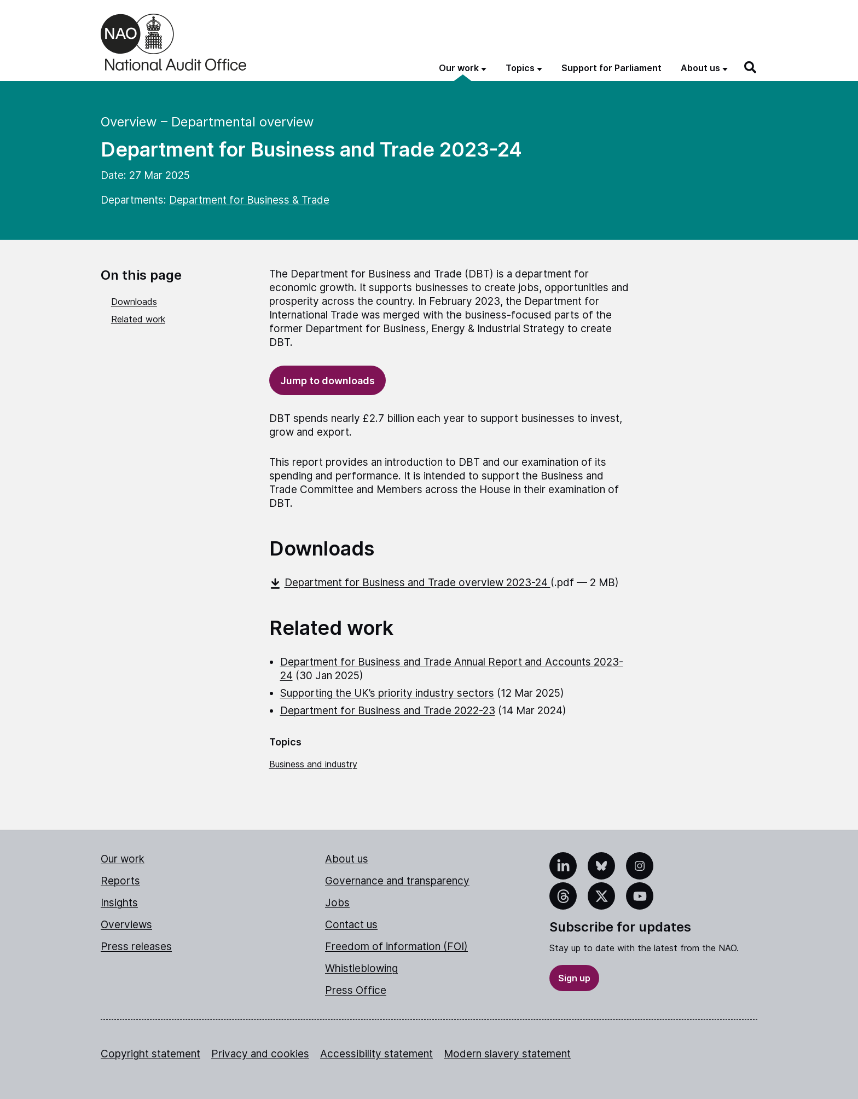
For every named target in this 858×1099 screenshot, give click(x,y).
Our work (122, 859)
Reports (120, 881)
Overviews (126, 924)
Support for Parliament (611, 67)
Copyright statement (150, 1054)
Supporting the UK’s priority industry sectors (387, 693)
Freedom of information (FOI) (396, 946)
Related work (138, 319)
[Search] (750, 67)
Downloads (134, 301)
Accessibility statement (376, 1054)
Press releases (136, 946)
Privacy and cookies (260, 1054)
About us (346, 859)
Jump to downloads (327, 380)
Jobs (337, 902)
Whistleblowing (361, 968)
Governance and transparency (397, 881)
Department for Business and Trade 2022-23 (387, 710)
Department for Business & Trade (249, 200)
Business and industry (313, 764)
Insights (119, 902)
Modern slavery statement (507, 1054)
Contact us (351, 924)
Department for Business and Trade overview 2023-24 (409, 582)
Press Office (355, 990)
